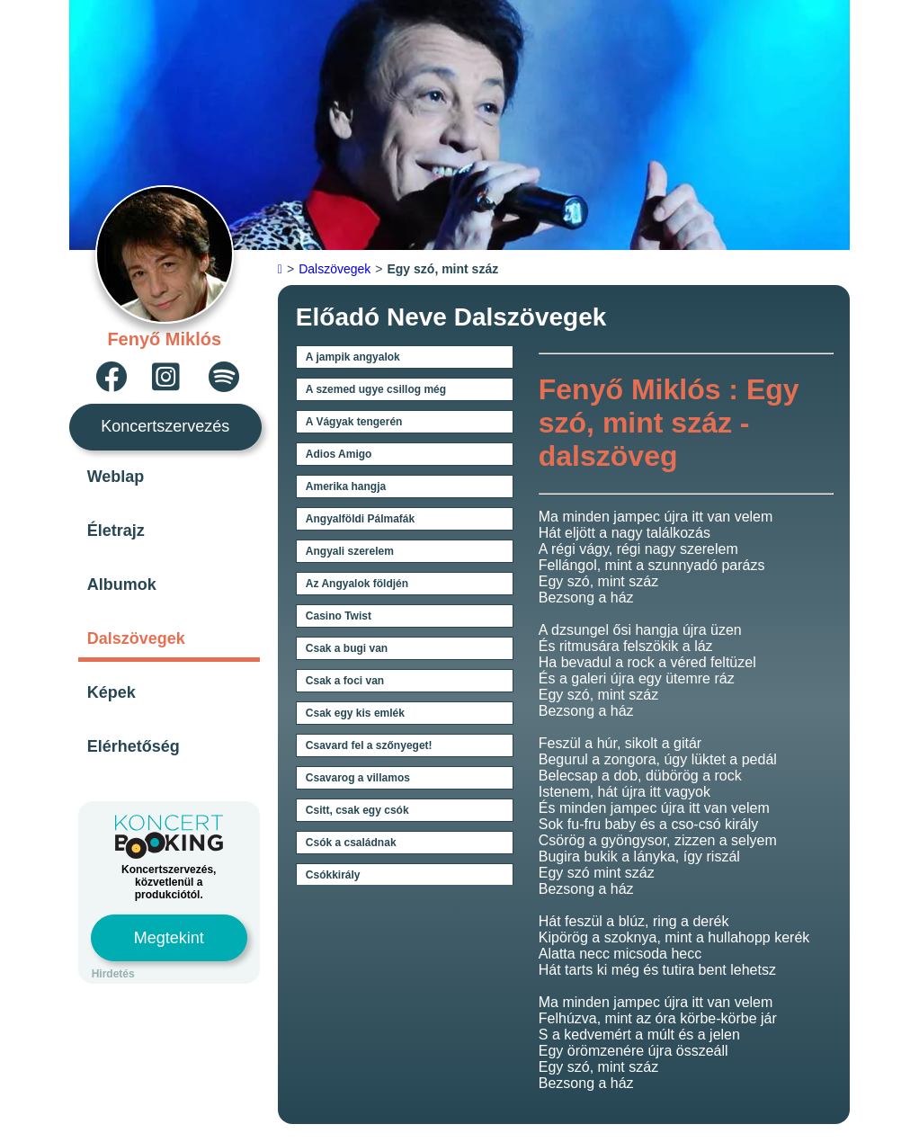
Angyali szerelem (350, 551)
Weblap (116, 477)
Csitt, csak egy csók (357, 810)
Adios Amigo (339, 454)
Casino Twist (338, 616)
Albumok (121, 584)
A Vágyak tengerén (354, 421)
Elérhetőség (133, 746)
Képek (111, 692)
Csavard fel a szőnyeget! (369, 745)
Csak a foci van (345, 680)
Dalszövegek (136, 638)
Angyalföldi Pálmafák (360, 519)
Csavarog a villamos (358, 778)
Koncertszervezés (165, 426)
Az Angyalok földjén (357, 583)
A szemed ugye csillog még (376, 389)
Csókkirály (333, 875)
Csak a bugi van (347, 648)
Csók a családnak (351, 842)
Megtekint (169, 938)
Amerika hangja (346, 486)
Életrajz (116, 531)
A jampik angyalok (353, 357)
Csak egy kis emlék (355, 713)
